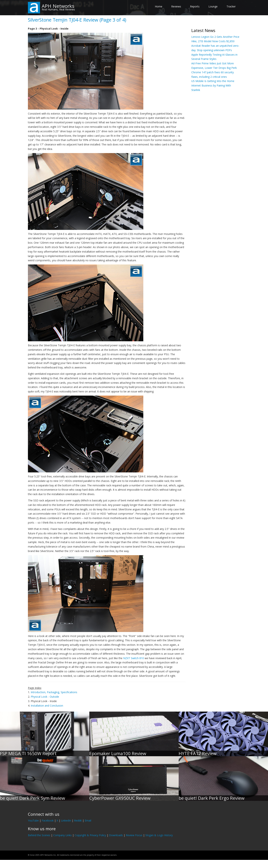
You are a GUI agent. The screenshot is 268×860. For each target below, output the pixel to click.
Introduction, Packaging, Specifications (54, 692)
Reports (195, 6)
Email (88, 820)
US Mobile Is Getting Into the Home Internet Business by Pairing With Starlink (212, 85)
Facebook (48, 820)
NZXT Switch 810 (133, 658)
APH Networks (58, 6)
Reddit (78, 820)
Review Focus (134, 835)
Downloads (116, 835)
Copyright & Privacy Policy (90, 835)
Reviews (176, 6)
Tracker (231, 6)
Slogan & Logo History (159, 835)
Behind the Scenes (39, 835)
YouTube (33, 820)
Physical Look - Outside (45, 696)
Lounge (213, 6)
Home (158, 6)
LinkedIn (66, 820)
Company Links (62, 835)
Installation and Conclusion (47, 705)
